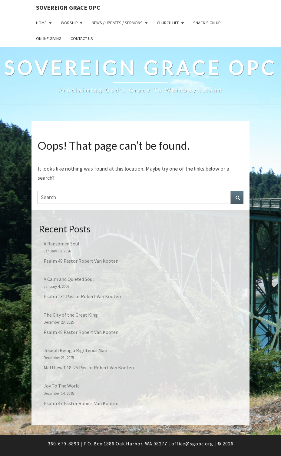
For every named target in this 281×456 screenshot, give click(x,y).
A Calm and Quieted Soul (69, 279)
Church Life (168, 22)
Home (41, 22)
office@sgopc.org (192, 444)
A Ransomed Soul (61, 244)
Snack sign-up (207, 22)
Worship (69, 22)
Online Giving (48, 38)
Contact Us (82, 38)
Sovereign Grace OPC (68, 7)
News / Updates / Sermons (117, 22)
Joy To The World (62, 386)
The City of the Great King (71, 315)
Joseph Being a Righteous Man (75, 350)
